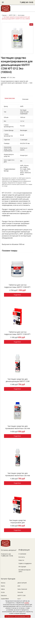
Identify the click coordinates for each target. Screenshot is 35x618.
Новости (21, 560)
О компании (22, 554)
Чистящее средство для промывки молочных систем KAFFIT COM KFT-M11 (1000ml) (17, 428)
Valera (3, 589)
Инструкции (22, 566)
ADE (19, 586)
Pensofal (20, 592)
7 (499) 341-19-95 (26, 2)
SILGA (3, 592)
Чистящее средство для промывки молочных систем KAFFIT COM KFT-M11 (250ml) (17, 475)
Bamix (3, 586)
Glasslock (4, 595)
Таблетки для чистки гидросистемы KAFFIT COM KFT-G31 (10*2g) (17, 334)
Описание (25, 99)
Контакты (21, 557)
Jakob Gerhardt (22, 583)
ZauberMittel (5, 599)
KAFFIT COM (12, 15)
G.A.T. (19, 599)
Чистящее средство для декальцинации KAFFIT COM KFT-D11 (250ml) (17, 381)
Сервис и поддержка (24, 563)
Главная (4, 15)
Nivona (3, 583)
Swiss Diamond (22, 589)
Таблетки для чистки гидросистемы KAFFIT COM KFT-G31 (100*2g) (17, 287)
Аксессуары (21, 15)
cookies (26, 603)
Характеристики (10, 98)
